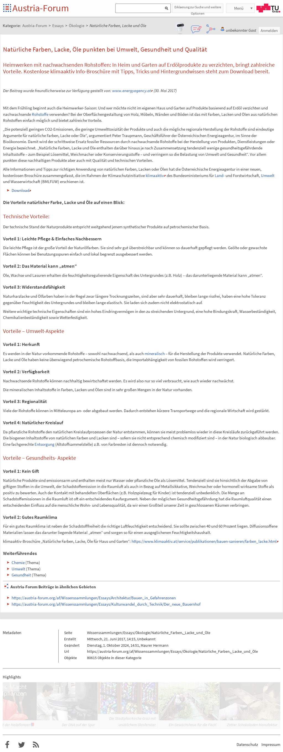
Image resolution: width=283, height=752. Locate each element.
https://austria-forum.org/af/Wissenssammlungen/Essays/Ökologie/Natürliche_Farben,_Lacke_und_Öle (172, 651)
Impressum (270, 744)
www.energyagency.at (131, 90)
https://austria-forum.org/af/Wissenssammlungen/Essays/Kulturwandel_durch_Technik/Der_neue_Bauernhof (106, 604)
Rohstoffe (40, 114)
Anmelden (269, 30)
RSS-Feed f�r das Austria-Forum (36, 744)
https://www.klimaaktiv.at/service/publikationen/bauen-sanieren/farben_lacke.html (204, 541)
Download (20, 190)
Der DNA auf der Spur (78, 724)
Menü (238, 8)
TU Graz (268, 8)
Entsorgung (44, 444)
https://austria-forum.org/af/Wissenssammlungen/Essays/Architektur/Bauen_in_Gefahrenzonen (94, 597)
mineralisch (155, 353)
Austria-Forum (40, 8)
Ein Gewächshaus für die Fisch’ (193, 724)
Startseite (7, 8)
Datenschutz (247, 744)
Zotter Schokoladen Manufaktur (252, 724)
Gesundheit (21, 575)
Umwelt (267, 175)
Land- (220, 175)
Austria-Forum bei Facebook (7, 744)
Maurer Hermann (155, 645)
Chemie (18, 562)
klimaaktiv (155, 175)
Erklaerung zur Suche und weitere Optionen (197, 9)
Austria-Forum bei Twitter (21, 744)
